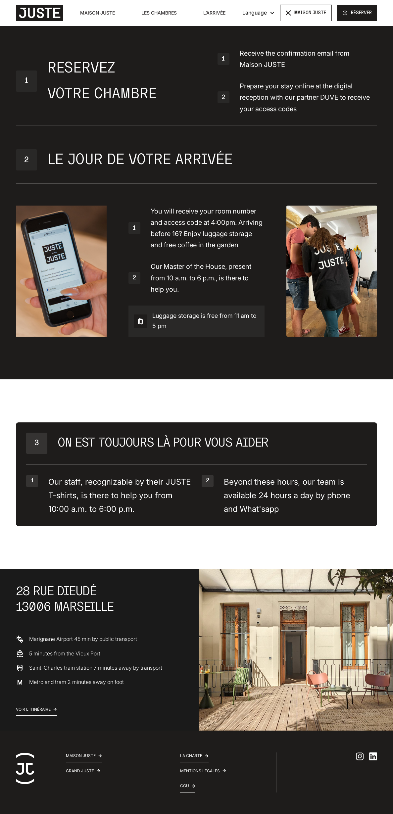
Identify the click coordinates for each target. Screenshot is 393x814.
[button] (258, 12)
